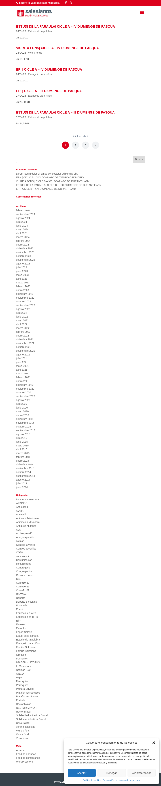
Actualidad (22, 506)
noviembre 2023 (25, 252)
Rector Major (23, 704)
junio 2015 (22, 441)
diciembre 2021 (24, 339)
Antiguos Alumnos (26, 525)
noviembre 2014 (25, 468)
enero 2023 (22, 290)
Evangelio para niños (40, 74)
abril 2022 (21, 324)
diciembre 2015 (24, 419)
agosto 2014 (23, 479)
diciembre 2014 (24, 464)
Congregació (23, 567)
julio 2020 (21, 403)
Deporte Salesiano (26, 601)
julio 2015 (21, 438)
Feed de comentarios (28, 757)
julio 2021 (21, 358)
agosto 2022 (23, 309)
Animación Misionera (28, 522)
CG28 (19, 552)
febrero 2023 (23, 286)
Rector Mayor (23, 711)
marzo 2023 (22, 282)
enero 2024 (22, 244)
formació (21, 654)
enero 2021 (22, 381)
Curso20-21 (22, 586)
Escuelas (21, 628)
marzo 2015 (22, 453)
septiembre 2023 (25, 259)
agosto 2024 (23, 218)
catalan (20, 541)
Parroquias (22, 681)
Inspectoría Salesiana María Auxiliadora (39, 3)
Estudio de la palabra (40, 31)
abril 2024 (21, 233)
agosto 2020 (23, 400)
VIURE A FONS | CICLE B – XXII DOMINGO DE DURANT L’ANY (53, 181)
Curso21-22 (22, 590)
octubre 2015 (23, 426)
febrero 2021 (23, 377)
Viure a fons (22, 730)
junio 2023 (22, 271)
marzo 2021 (22, 373)
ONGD (20, 673)
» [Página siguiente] (95, 145)
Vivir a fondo (35, 52)
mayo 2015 (22, 445)
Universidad (22, 723)
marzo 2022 (22, 328)
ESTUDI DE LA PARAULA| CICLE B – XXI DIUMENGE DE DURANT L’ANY (58, 185)
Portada (20, 700)
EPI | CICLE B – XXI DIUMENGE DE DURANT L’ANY (46, 188)
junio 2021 (22, 362)
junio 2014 (22, 487)
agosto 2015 (23, 434)
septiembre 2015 (25, 430)
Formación (22, 658)
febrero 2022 (23, 331)
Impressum (135, 780)
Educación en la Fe (27, 616)
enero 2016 (22, 415)
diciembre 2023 (24, 248)
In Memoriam (23, 666)
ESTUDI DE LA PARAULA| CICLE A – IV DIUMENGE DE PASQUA (65, 26)
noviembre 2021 (25, 343)
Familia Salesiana (26, 651)
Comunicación (24, 560)
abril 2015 (21, 449)
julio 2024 (21, 221)
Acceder (20, 750)
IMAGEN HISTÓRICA (28, 662)
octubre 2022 (23, 301)
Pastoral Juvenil (25, 688)
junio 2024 (22, 225)
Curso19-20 (22, 582)
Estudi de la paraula (27, 635)
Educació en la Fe (26, 613)
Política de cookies (92, 780)
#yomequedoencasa (27, 499)
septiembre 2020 (25, 396)
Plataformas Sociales (28, 692)
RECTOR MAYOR (26, 707)
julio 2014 (21, 483)
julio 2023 (21, 267)
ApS (18, 529)
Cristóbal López (25, 575)
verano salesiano (25, 726)
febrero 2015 (23, 456)
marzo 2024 (22, 237)
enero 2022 (22, 335)
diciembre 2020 (24, 384)
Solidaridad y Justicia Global (32, 715)
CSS (18, 578)
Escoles (20, 624)
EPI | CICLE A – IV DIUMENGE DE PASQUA (49, 69)
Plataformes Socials (27, 696)
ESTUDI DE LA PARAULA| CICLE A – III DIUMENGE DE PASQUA (65, 112)
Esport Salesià (24, 632)
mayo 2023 (22, 274)
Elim (18, 620)
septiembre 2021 (25, 350)
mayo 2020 (22, 411)
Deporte (20, 597)
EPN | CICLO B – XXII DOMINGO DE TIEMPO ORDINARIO (50, 177)
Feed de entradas (26, 754)
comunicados (23, 563)
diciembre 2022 (24, 293)
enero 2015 (22, 460)
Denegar (111, 772)
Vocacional (22, 738)
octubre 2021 (23, 347)
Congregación (24, 571)
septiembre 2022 (25, 305)
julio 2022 (21, 312)
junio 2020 (22, 407)
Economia (21, 605)
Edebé (19, 609)
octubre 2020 (23, 392)
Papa (19, 677)
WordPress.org (24, 761)
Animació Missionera (27, 518)
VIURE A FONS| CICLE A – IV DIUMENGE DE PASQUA (57, 48)
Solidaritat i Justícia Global (31, 719)
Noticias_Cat (23, 669)
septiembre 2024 (25, 214)
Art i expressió (24, 533)
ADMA (19, 510)
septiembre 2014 (25, 475)
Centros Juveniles (26, 548)
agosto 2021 (23, 354)
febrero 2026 (23, 210)
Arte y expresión (25, 537)
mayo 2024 (22, 229)
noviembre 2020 (25, 388)
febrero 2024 (23, 240)
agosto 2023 (23, 263)
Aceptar (81, 772)
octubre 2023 (23, 256)
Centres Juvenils (25, 544)
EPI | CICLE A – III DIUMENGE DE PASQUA (49, 91)
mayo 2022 (22, 320)
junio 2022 (22, 316)
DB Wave (21, 594)
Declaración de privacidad (115, 780)
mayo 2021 (22, 365)
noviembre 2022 (25, 297)
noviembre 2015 (25, 422)
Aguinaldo (21, 514)
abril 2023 (21, 278)
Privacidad (60, 782)
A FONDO (21, 503)
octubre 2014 (23, 472)
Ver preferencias (141, 772)
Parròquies (22, 685)
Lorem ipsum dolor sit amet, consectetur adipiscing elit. (47, 173)
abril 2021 (21, 369)
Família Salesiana (26, 647)
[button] (154, 742)
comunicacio (23, 556)
